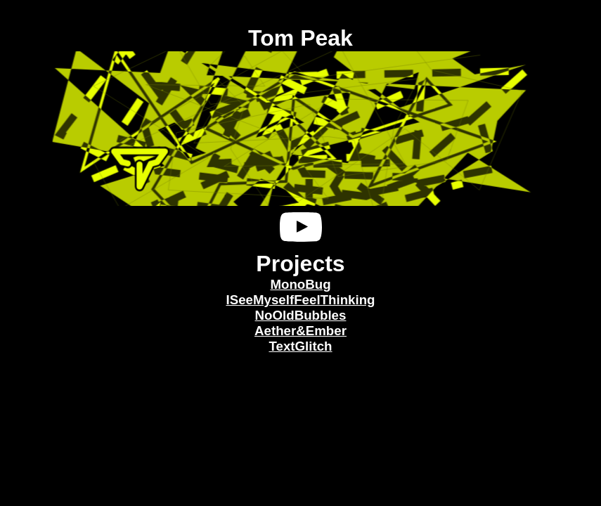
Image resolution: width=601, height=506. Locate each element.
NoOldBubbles (301, 315)
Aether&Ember (300, 330)
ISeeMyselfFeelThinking (300, 299)
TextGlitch (300, 346)
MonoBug (300, 284)
